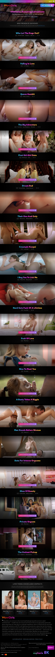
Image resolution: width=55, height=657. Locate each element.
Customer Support (17, 639)
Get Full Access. (41, 25)
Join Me (7, 613)
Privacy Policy (39, 639)
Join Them (34, 16)
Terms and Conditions (28, 639)
